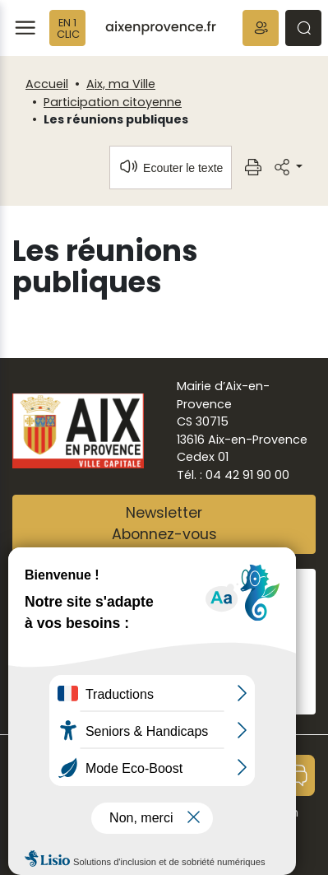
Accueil (46, 84)
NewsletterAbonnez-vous (164, 523)
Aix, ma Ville (120, 84)
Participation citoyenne (113, 102)
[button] (261, 28)
